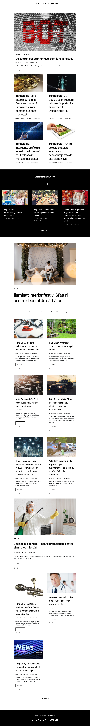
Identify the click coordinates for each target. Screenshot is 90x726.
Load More (44, 698)
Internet (18, 54)
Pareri (16, 288)
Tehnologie (26, 54)
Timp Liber (17, 538)
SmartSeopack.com (51, 715)
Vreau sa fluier (45, 3)
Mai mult (20, 364)
